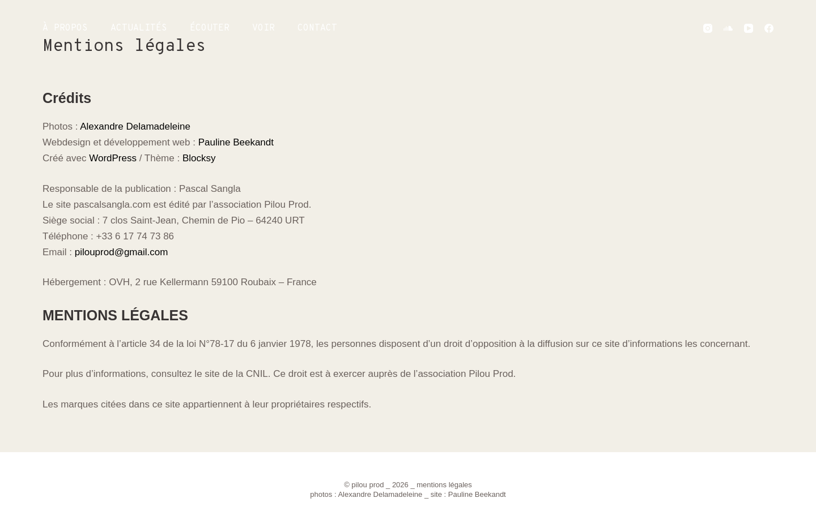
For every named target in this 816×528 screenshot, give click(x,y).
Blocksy (199, 158)
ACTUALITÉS (138, 28)
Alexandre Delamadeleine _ (384, 494)
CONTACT (317, 28)
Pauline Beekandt (236, 142)
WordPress (113, 158)
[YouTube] (748, 28)
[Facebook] (769, 28)
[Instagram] (707, 28)
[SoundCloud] (728, 28)
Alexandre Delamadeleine (135, 126)
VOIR (263, 28)
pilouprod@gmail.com (121, 252)
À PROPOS (65, 28)
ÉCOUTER (210, 28)
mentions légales (444, 484)
